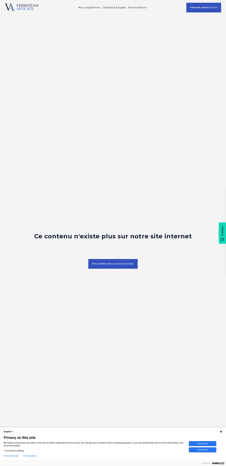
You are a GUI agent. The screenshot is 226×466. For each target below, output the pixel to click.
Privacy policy (29, 456)
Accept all (202, 443)
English (9, 431)
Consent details (11, 456)
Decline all (202, 450)
